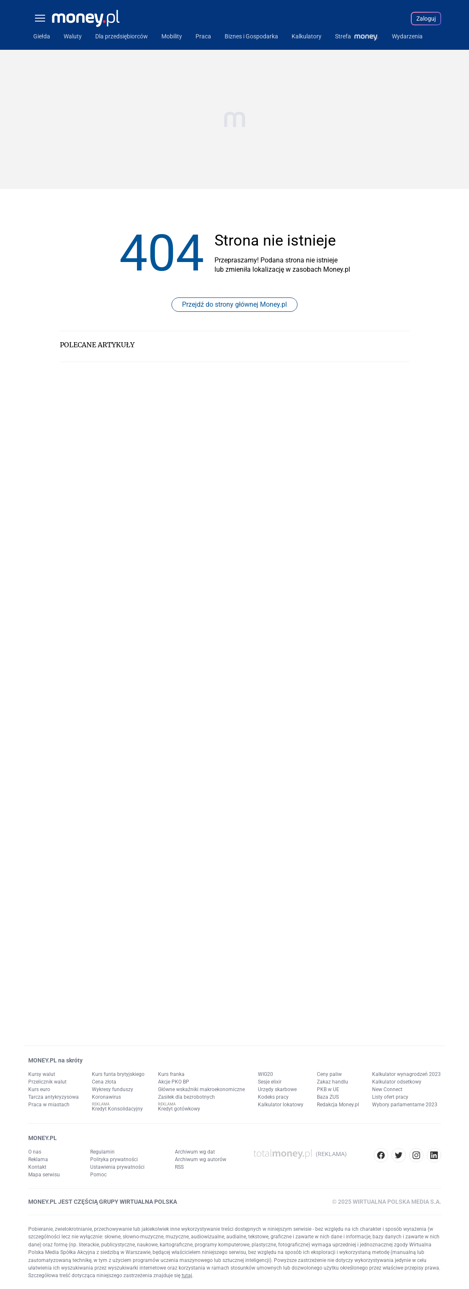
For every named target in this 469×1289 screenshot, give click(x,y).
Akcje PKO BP (173, 1082)
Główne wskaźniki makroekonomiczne (201, 1089)
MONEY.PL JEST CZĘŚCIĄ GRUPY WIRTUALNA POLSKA (102, 1201)
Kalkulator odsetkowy (396, 1082)
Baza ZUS (328, 1097)
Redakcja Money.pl (338, 1105)
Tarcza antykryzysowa (53, 1097)
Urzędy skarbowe (277, 1089)
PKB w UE (328, 1089)
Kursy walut (41, 1074)
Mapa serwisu (44, 1175)
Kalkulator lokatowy (280, 1105)
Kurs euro (39, 1089)
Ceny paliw (329, 1074)
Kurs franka (171, 1074)
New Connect (387, 1089)
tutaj (187, 1275)
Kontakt (37, 1167)
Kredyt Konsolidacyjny (117, 1109)
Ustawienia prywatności (117, 1167)
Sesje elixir (269, 1082)
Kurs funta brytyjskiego (118, 1074)
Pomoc (98, 1175)
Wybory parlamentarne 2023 (404, 1105)
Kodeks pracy (273, 1097)
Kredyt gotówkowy (179, 1109)
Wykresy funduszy (112, 1089)
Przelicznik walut (47, 1082)
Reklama (38, 1159)
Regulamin (102, 1152)
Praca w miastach (49, 1105)
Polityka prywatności (114, 1159)
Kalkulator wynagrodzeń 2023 (406, 1074)
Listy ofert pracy (390, 1097)
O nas (34, 1152)
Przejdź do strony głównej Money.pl (234, 304)
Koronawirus (106, 1097)
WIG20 (265, 1074)
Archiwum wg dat (195, 1152)
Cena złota (104, 1082)
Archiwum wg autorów (200, 1159)
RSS (179, 1167)
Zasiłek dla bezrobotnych (186, 1097)
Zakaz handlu (332, 1082)
